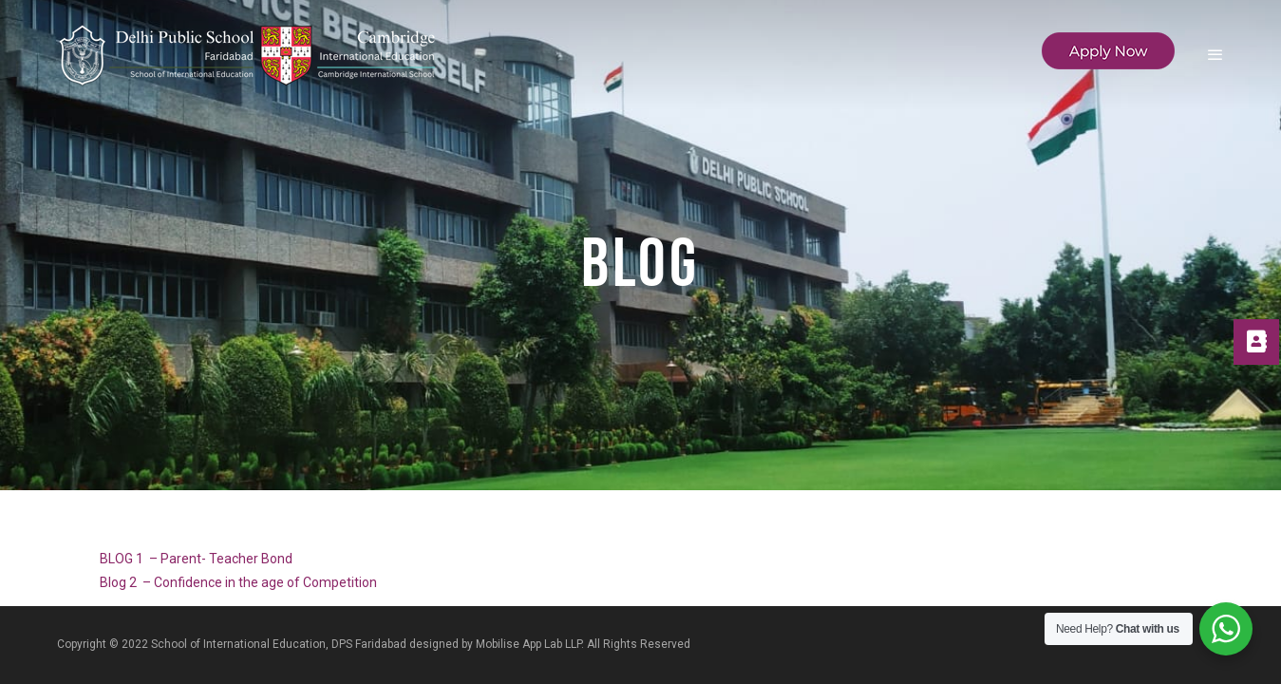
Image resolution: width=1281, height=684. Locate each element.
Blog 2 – (127, 582)
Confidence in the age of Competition (265, 582)
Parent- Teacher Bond (226, 558)
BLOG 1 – (130, 558)
